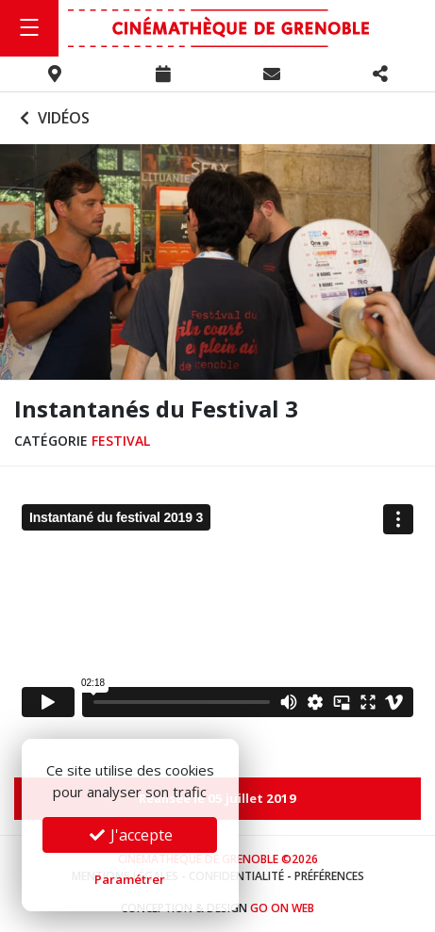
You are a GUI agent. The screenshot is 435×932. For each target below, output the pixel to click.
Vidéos (52, 117)
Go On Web (282, 908)
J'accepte (130, 835)
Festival (121, 441)
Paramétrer (129, 879)
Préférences (329, 876)
